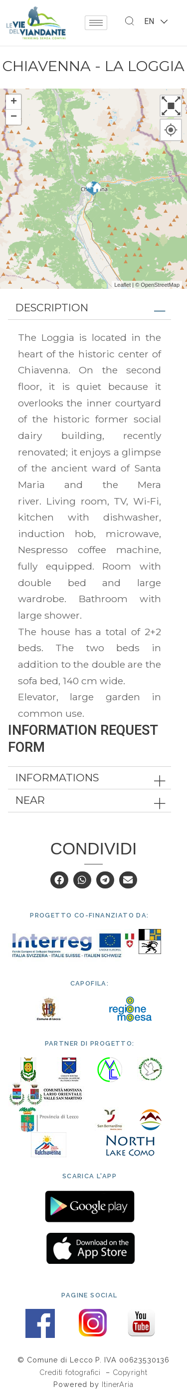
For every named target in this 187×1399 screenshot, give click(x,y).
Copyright (130, 1372)
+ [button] (13, 102)
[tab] (89, 308)
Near (30, 800)
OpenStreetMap (160, 285)
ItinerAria (118, 1384)
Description (51, 307)
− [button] (13, 117)
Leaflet (122, 285)
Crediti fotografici (71, 1372)
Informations (57, 777)
